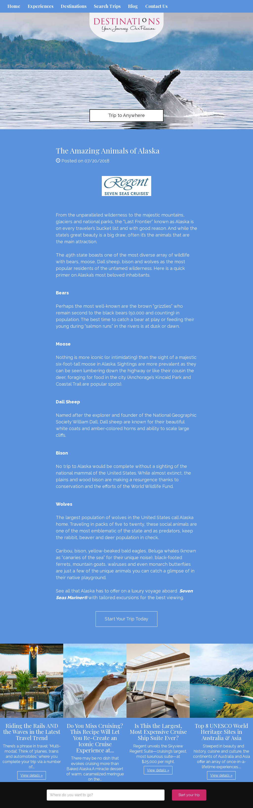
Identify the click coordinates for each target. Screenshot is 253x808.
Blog (133, 6)
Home (13, 6)
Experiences (40, 6)
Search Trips (107, 6)
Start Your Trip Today (126, 618)
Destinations (73, 6)
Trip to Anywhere (126, 115)
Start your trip (189, 795)
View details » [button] (32, 775)
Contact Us (156, 6)
